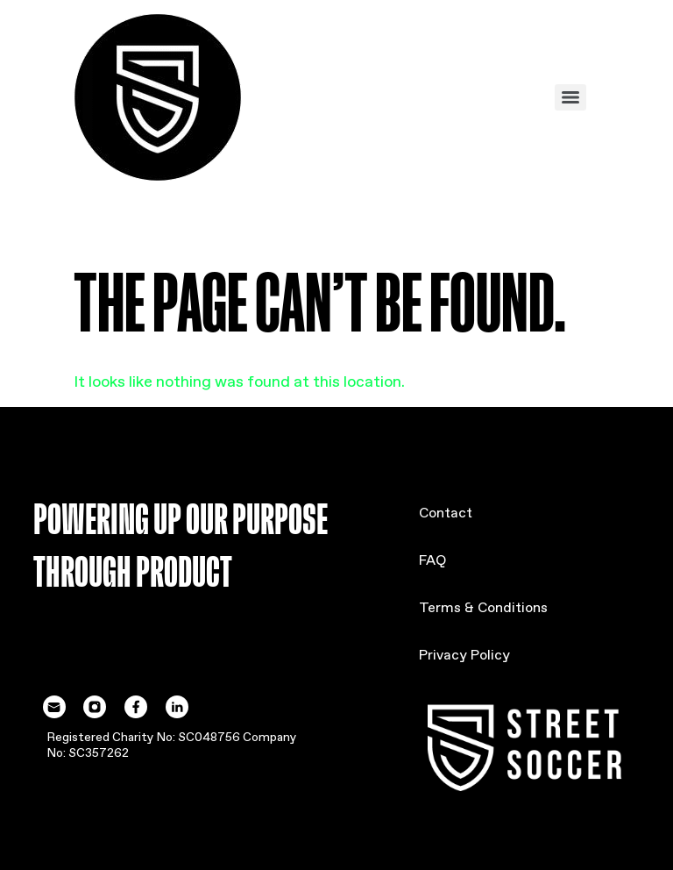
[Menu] (570, 97)
